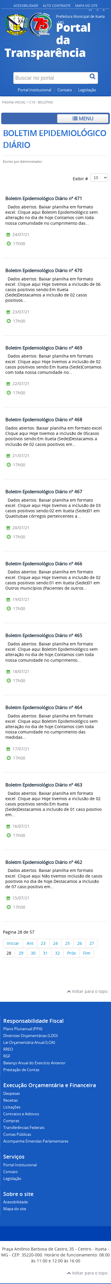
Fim (86, 953)
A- (103, 10)
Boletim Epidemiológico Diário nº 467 (43, 492)
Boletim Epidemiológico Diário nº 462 (43, 862)
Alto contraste (56, 5)
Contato (64, 89)
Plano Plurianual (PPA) (22, 1028)
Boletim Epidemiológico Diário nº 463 (43, 785)
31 (45, 953)
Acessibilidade (26, 5)
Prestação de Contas (21, 1069)
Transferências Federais (23, 1127)
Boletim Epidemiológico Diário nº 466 (43, 564)
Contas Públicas (17, 1134)
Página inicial (14, 102)
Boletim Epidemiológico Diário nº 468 (43, 419)
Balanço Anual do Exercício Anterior (34, 1063)
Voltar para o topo (87, 991)
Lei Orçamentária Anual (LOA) (29, 1042)
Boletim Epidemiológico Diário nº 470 (43, 270)
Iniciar (13, 943)
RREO (8, 1049)
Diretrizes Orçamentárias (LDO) (30, 1035)
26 (79, 943)
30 (33, 953)
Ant (30, 943)
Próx (71, 953)
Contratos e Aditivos (21, 1113)
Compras (11, 1120)
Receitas (10, 1100)
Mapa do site (86, 5)
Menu (83, 118)
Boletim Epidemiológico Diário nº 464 (43, 707)
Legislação (87, 89)
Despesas (11, 1093)
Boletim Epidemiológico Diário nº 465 (43, 635)
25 (67, 943)
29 (21, 953)
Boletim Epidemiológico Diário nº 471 (43, 198)
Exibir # (90, 177)
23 (43, 943)
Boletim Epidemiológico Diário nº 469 (43, 348)
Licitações (11, 1107)
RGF (6, 1056)
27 (91, 943)
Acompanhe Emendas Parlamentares (35, 1141)
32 (57, 953)
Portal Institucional (34, 89)
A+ (90, 10)
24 (55, 943)
